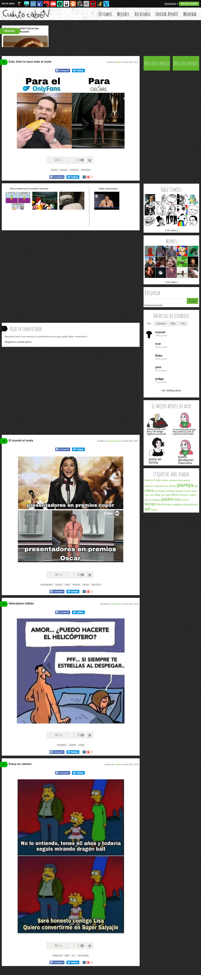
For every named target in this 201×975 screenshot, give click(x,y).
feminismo (184, 495)
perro (175, 494)
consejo (170, 490)
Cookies (183, 523)
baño (162, 490)
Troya (157, 480)
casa (154, 509)
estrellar (72, 745)
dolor (163, 495)
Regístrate (170, 3)
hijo (196, 485)
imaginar (177, 504)
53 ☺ (59, 945)
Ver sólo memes (186, 63)
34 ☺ (59, 574)
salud (194, 491)
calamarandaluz (113, 441)
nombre (165, 480)
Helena (148, 480)
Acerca (152, 523)
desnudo (63, 170)
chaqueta (158, 486)
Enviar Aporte (166, 14)
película (193, 504)
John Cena (85, 170)
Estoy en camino (20, 763)
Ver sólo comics (157, 63)
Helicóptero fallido (21, 603)
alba (118, 62)
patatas (186, 480)
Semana (161, 323)
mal (176, 499)
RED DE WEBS (8, 4)
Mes (173, 323)
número (187, 491)
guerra (147, 500)
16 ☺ (59, 735)
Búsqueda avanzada (153, 305)
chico (146, 495)
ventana (173, 480)
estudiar (179, 491)
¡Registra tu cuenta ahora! (17, 342)
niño (185, 504)
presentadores (46, 585)
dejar (157, 494)
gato (169, 495)
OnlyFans (74, 170)
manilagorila (115, 604)
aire (152, 495)
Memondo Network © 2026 (185, 528)
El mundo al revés (21, 440)
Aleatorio (142, 14)
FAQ (190, 523)
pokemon (148, 486)
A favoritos (89, 160)
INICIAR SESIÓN (189, 4)
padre (167, 499)
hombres (184, 500)
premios (59, 585)
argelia (117, 764)
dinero (173, 485)
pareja (81, 745)
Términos (161, 523)
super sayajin (83, 956)
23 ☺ (59, 160)
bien (156, 491)
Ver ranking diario (171, 390)
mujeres (156, 499)
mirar (179, 480)
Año (183, 323)
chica (149, 490)
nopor (67, 585)
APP (196, 523)
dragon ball (57, 956)
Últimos (105, 14)
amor (165, 486)
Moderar (190, 14)
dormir (161, 504)
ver (73, 956)
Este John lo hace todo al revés (30, 61)
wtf (147, 508)
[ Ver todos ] (171, 230)
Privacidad (172, 523)
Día (149, 323)
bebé (168, 504)
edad (67, 956)
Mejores (123, 14)
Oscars (54, 170)
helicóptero (61, 745)
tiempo (150, 504)
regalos (193, 495)
